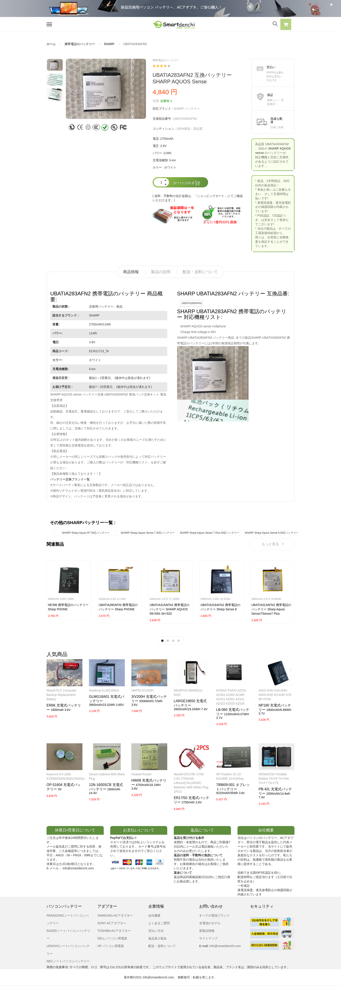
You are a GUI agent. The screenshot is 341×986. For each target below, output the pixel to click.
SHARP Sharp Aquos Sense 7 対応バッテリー (148, 532)
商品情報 (131, 272)
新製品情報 (206, 930)
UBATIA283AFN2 (192, 303)
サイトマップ (208, 938)
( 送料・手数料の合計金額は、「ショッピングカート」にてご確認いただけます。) (198, 198)
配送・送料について (200, 272)
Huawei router (141, 774)
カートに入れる (186, 183)
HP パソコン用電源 (110, 946)
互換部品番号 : (163, 118)
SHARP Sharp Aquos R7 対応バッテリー (85, 532)
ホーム (51, 44)
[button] (285, 25)
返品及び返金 (157, 938)
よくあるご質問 (159, 923)
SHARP (109, 44)
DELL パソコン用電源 (112, 938)
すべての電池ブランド (214, 915)
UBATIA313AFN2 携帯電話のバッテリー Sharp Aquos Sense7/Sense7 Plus (271, 609)
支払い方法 (156, 930)
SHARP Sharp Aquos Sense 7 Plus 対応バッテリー (210, 532)
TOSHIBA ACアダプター (114, 930)
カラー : (158, 167)
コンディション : (164, 128)
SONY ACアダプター (111, 923)
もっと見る (273, 544)
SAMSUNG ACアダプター (115, 915)
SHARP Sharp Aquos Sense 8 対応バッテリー (272, 532)
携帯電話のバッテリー (80, 44)
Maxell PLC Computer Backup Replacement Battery (61, 695)
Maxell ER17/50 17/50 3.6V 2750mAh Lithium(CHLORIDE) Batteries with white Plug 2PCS (191, 782)
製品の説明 (160, 272)
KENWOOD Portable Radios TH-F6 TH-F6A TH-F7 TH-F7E (274, 778)
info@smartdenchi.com (225, 946)
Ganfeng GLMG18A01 (104, 690)
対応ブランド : (163, 108)
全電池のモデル (210, 923)
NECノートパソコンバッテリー (68, 961)
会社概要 (154, 915)
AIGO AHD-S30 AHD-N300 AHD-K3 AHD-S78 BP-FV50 (275, 695)
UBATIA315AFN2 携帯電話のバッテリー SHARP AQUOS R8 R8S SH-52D (169, 609)
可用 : (156, 101)
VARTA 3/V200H (142, 690)
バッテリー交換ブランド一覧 (70, 479)
